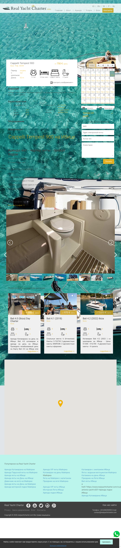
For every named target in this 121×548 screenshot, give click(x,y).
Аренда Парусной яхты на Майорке (20, 472)
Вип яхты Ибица (89, 481)
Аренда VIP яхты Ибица (54, 487)
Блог (98, 10)
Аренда (78, 10)
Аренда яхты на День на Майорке (20, 484)
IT (108, 6)
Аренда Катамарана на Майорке (19, 469)
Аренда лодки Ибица (52, 492)
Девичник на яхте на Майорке (18, 481)
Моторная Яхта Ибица (53, 490)
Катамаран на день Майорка (56, 472)
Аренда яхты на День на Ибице (18, 478)
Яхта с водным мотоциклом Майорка (99, 472)
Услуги (89, 10)
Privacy (7, 510)
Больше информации (58, 546)
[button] (46, 394)
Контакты (107, 10)
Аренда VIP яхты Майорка (55, 469)
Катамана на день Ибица (93, 475)
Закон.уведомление (21, 510)
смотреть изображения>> (61, 82)
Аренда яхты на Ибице (14, 475)
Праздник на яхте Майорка (55, 481)
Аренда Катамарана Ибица (94, 495)
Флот (68, 10)
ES (93, 6)
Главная (58, 10)
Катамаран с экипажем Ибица (96, 469)
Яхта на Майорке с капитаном (57, 478)
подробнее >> (33, 351)
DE (104, 6)
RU (114, 6)
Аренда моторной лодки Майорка (20, 487)
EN (98, 6)
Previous (6, 304)
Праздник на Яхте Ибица (93, 478)
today (92, 65)
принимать (106, 542)
